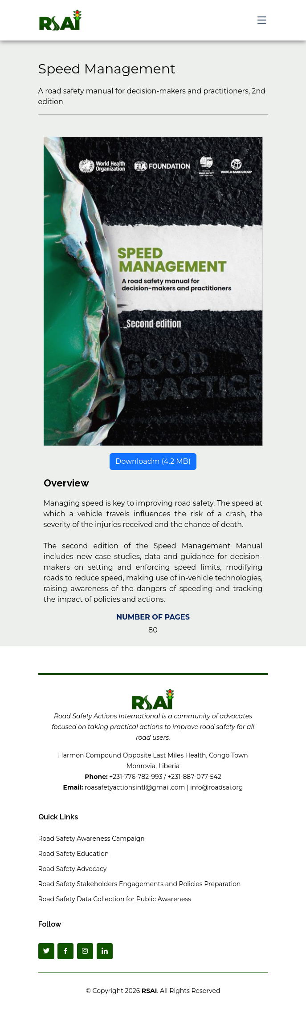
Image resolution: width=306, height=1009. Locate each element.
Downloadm (153, 465)
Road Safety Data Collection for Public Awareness (115, 899)
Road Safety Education (73, 854)
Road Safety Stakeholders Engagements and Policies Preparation (139, 884)
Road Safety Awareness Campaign (91, 838)
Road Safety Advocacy (72, 869)
